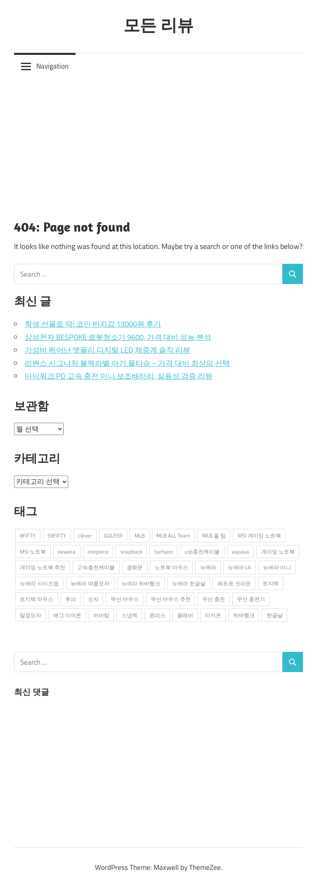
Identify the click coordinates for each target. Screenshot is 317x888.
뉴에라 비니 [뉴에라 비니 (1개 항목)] (277, 567)
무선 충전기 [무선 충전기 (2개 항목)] (251, 599)
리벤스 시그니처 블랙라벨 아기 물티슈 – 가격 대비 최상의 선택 (127, 363)
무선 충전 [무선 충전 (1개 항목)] (213, 599)
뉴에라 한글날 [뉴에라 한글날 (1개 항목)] (189, 583)
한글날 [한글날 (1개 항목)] (275, 615)
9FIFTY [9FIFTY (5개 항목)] (27, 535)
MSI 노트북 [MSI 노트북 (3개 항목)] (33, 551)
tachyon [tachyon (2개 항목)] (163, 551)
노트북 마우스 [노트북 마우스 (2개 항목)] (171, 567)
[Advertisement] (158, 141)
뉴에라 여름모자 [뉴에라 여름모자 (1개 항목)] (90, 583)
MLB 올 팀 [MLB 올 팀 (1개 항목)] (214, 535)
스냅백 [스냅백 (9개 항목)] (129, 615)
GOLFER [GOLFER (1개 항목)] (113, 535)
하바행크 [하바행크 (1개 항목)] (244, 615)
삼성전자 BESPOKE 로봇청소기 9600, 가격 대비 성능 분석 (118, 337)
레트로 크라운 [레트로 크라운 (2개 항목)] (234, 583)
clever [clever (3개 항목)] (85, 535)
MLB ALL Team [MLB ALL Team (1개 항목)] (173, 535)
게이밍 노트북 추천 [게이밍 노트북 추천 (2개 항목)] (42, 567)
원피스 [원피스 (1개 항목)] (157, 615)
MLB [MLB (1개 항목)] (140, 535)
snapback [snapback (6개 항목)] (131, 551)
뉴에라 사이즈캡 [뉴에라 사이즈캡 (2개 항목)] (39, 583)
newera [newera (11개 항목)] (67, 551)
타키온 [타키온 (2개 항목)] (213, 615)
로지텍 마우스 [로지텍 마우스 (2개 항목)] (36, 599)
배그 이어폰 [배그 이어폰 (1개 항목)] (67, 615)
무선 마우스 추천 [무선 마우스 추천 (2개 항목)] (171, 599)
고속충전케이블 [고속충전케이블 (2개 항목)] (96, 567)
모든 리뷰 (158, 24)
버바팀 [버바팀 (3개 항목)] (101, 615)
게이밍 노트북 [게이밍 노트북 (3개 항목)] (278, 551)
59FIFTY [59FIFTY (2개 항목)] (56, 535)
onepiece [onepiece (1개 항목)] (98, 551)
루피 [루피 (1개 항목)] (70, 599)
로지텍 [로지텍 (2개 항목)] (271, 583)
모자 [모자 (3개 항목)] (93, 599)
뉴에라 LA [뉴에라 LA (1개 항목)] (239, 567)
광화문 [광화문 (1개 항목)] (135, 567)
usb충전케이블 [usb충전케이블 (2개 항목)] (202, 551)
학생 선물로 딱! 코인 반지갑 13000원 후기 (93, 323)
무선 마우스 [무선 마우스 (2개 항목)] (125, 599)
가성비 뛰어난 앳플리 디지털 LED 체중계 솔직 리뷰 (107, 349)
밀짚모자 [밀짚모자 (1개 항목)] (30, 615)
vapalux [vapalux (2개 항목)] (240, 551)
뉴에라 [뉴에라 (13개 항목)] (208, 567)
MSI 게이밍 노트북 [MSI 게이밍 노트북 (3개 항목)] (259, 535)
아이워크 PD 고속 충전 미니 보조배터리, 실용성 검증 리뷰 (119, 375)
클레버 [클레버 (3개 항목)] (185, 615)
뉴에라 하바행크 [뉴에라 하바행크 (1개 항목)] (140, 583)
